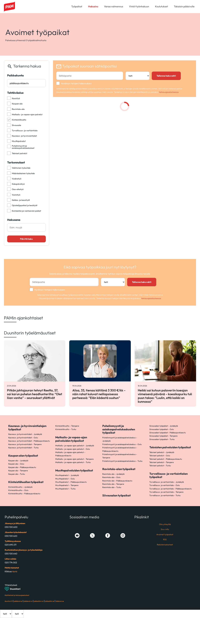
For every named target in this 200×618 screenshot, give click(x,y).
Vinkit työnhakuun (139, 6)
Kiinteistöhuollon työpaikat (25, 482)
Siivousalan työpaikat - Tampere (163, 436)
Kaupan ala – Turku (16, 474)
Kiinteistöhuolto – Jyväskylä (20, 487)
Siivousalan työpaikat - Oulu (161, 429)
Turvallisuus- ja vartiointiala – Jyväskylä (166, 482)
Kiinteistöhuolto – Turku (65, 429)
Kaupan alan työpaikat (23, 455)
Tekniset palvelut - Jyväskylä (161, 452)
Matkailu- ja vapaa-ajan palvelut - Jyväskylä (74, 445)
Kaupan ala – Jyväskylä (18, 460)
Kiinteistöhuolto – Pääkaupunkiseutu (24, 493)
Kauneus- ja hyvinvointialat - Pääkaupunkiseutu (29, 441)
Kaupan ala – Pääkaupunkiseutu (22, 467)
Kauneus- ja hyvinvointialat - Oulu (23, 437)
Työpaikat (76, 6)
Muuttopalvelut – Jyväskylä (67, 475)
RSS (165, 539)
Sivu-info (165, 529)
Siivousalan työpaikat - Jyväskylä (163, 426)
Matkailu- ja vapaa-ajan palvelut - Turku (73, 462)
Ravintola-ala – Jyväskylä (113, 474)
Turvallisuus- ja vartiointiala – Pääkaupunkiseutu (170, 488)
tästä (14, 571)
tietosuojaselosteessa (169, 92)
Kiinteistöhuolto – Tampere (67, 426)
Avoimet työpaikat (164, 534)
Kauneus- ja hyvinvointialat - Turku (23, 447)
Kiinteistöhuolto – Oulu (18, 490)
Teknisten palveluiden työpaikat (170, 447)
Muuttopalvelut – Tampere (66, 485)
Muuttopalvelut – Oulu (65, 478)
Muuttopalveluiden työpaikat (74, 470)
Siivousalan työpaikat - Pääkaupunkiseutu (167, 432)
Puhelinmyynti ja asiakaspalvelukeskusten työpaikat (118, 429)
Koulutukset (161, 6)
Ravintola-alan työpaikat (118, 469)
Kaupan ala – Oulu (16, 464)
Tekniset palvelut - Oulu (159, 455)
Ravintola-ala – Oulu (111, 477)
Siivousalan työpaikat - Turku (162, 439)
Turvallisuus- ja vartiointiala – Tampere (166, 492)
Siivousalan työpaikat (116, 495)
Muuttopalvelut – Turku (65, 488)
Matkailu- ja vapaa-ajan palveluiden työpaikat (71, 439)
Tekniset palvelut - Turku (160, 465)
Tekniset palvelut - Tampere (161, 462)
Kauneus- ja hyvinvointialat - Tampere (25, 444)
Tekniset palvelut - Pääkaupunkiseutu (165, 459)
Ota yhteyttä (165, 524)
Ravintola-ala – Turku (111, 487)
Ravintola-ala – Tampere (113, 484)
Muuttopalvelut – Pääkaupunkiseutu (71, 482)
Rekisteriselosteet (165, 544)
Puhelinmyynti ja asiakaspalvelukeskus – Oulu (122, 444)
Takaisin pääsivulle (184, 6)
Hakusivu (93, 6)
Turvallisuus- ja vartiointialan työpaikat (168, 475)
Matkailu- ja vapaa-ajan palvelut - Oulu (72, 449)
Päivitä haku (26, 239)
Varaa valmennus (113, 6)
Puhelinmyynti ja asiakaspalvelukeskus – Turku (122, 461)
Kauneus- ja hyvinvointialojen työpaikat (27, 427)
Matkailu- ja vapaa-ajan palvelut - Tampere (74, 459)
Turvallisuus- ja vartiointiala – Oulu (164, 485)
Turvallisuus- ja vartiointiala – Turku (165, 495)
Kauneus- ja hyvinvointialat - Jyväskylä (25, 434)
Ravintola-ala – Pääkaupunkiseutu (117, 480)
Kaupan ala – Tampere (18, 470)
